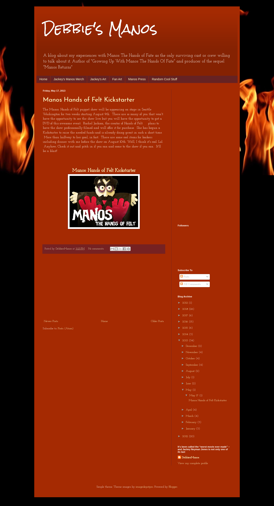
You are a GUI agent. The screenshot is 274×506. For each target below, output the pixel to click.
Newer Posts (51, 321)
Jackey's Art (98, 79)
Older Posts (157, 321)
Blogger (173, 486)
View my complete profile (193, 463)
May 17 (194, 395)
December (192, 346)
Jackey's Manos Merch (69, 79)
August (190, 371)
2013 (185, 340)
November (192, 352)
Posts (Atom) (65, 328)
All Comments (190, 284)
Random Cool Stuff (164, 79)
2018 (185, 309)
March (190, 416)
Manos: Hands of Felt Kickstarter (104, 170)
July (188, 377)
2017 (185, 315)
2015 (185, 327)
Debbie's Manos (100, 28)
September (192, 365)
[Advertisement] (104, 286)
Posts (184, 276)
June (189, 383)
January (191, 428)
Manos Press (137, 79)
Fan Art (117, 79)
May (189, 390)
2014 (185, 334)
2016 (185, 321)
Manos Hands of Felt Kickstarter (89, 100)
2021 (185, 302)
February (191, 422)
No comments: (96, 249)
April (189, 409)
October (191, 358)
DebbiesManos (190, 457)
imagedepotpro (144, 486)
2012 (185, 436)
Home (43, 79)
